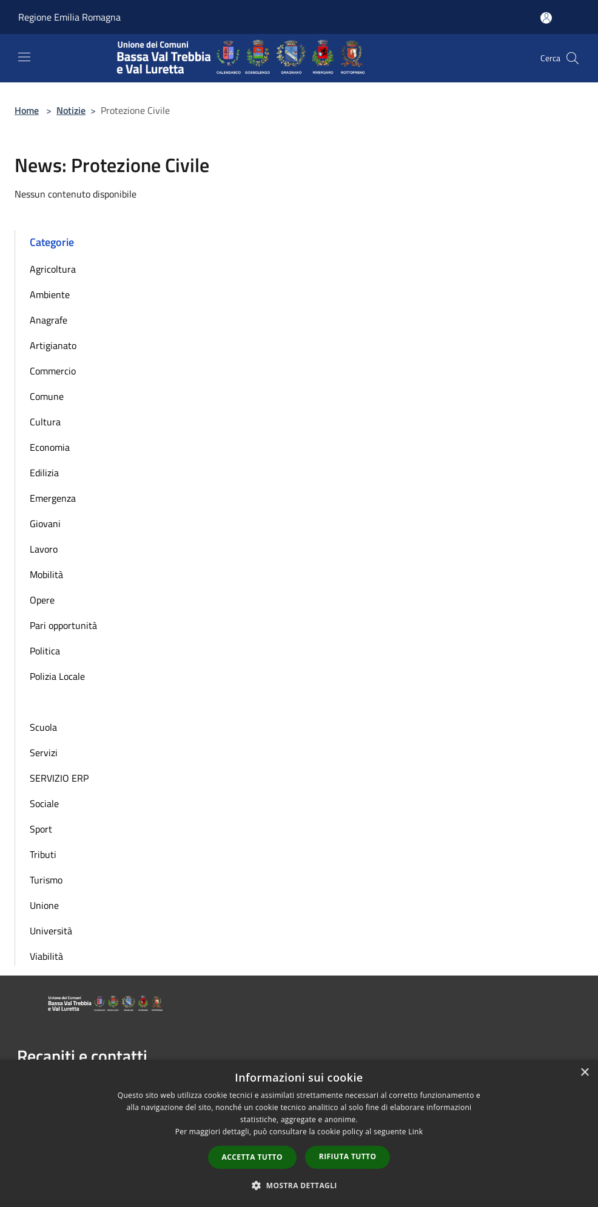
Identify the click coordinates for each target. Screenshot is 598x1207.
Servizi (44, 752)
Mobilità (46, 574)
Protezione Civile (64, 701)
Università (51, 930)
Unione (44, 905)
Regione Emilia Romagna (69, 17)
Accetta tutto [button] (252, 1157)
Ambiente (50, 294)
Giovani (45, 523)
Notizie (71, 110)
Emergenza (53, 498)
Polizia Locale (57, 676)
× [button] (584, 1072)
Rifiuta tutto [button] (348, 1156)
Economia (50, 447)
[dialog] (299, 1133)
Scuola (43, 727)
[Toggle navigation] (24, 57)
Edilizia (44, 472)
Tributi (43, 854)
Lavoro (44, 549)
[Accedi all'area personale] (546, 18)
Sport (41, 829)
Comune (47, 396)
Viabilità (46, 956)
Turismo (46, 880)
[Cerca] (572, 58)
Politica (45, 650)
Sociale (44, 803)
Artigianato (53, 345)
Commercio (53, 371)
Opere (42, 600)
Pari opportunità (63, 625)
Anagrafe (48, 320)
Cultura (45, 421)
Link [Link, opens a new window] (415, 1131)
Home (27, 110)
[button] (299, 1185)
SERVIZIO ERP (59, 778)
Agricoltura (53, 269)
